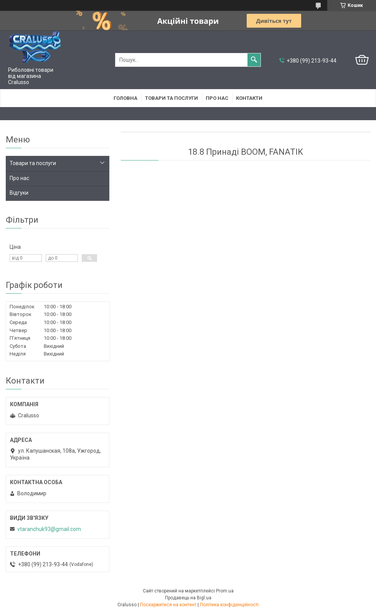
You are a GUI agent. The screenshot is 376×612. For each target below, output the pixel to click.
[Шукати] (254, 59)
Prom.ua (225, 591)
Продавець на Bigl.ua (188, 597)
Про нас (217, 98)
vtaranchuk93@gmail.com (49, 529)
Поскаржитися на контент (168, 604)
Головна (125, 98)
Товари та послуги (171, 98)
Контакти (249, 98)
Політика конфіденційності (229, 604)
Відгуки (19, 193)
